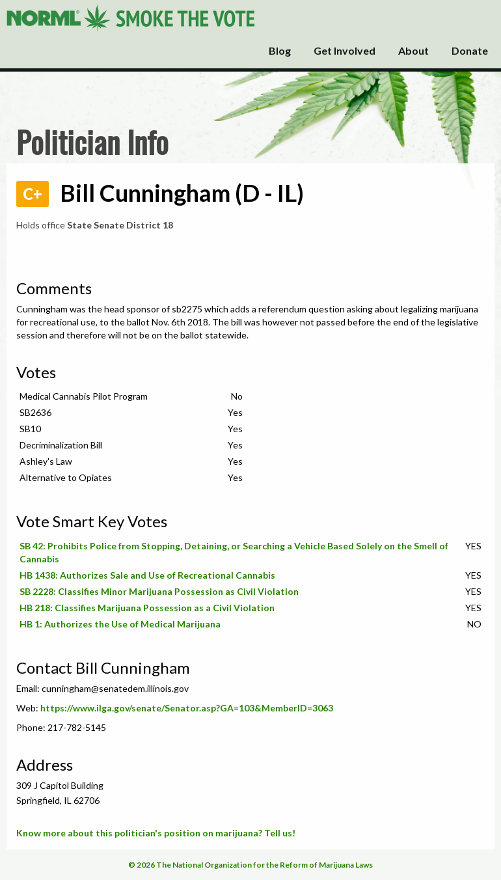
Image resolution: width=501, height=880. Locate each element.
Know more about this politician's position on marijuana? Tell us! (155, 832)
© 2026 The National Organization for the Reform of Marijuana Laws (250, 865)
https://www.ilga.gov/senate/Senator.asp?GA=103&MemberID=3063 (186, 707)
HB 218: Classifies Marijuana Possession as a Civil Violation (147, 607)
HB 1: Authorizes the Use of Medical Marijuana (120, 623)
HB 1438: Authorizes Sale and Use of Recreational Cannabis (147, 575)
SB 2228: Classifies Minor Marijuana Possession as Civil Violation (159, 591)
